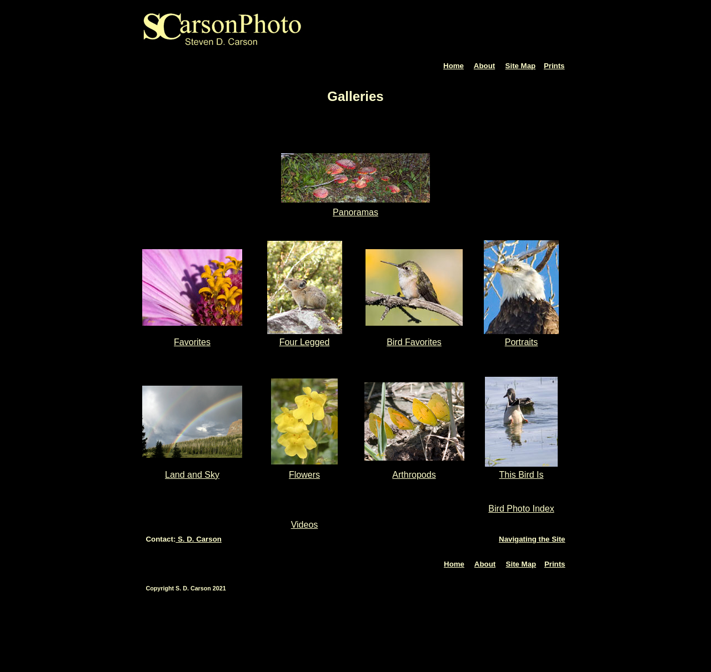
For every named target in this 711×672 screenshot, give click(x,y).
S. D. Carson (199, 539)
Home (453, 66)
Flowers (304, 474)
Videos (304, 524)
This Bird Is (521, 474)
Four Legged (304, 342)
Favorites (192, 342)
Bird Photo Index (521, 508)
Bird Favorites (414, 342)
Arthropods (413, 474)
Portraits (521, 342)
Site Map (520, 66)
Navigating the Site (532, 539)
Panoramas (355, 212)
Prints (554, 66)
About (484, 66)
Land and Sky (192, 474)
